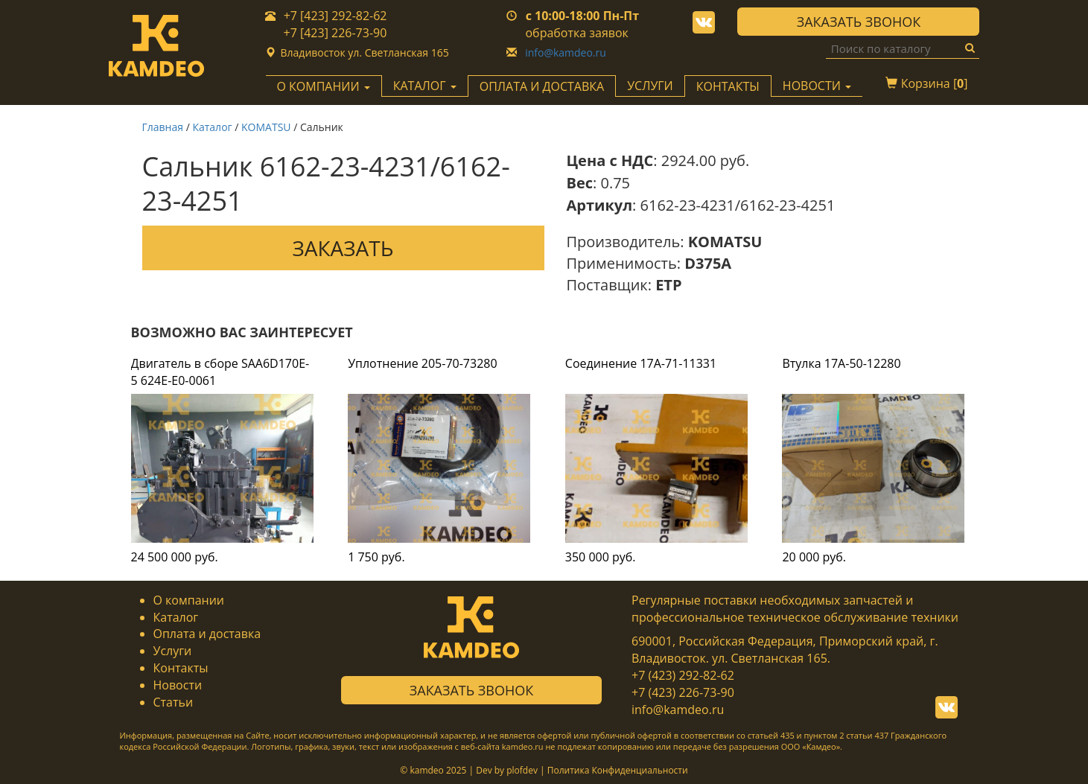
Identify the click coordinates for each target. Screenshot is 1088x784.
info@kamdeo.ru (565, 52)
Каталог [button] (424, 85)
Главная (163, 127)
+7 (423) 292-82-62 (683, 675)
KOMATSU (266, 127)
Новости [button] (817, 85)
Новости (178, 685)
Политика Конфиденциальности (617, 770)
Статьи (173, 702)
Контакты (728, 86)
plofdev (522, 770)
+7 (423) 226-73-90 (683, 692)
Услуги (650, 85)
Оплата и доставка (542, 86)
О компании (189, 600)
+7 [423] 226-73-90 (335, 33)
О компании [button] (323, 86)
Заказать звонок (858, 22)
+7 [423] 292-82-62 (335, 15)
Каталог (212, 127)
